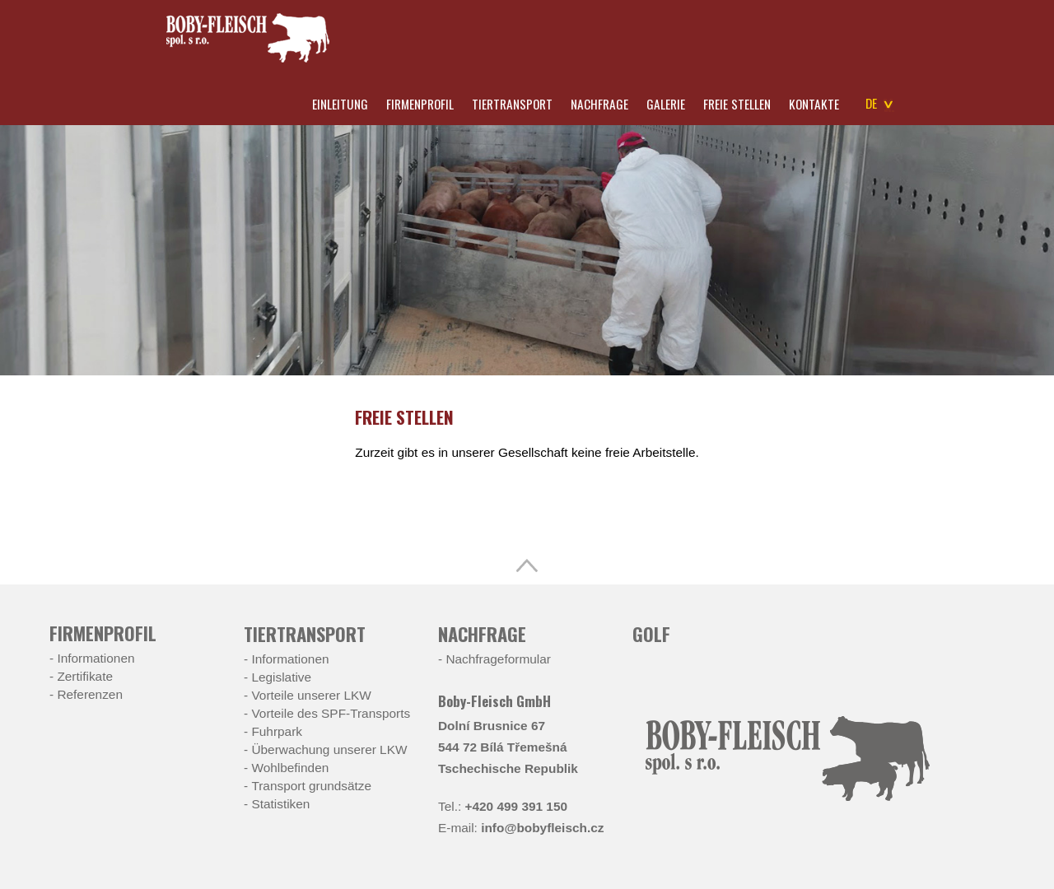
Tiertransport (512, 104)
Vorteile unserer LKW (311, 695)
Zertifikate (85, 676)
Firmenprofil (420, 104)
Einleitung (340, 104)
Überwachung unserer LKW (329, 749)
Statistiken (280, 804)
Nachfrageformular (497, 659)
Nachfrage (599, 104)
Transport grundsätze (311, 786)
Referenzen (90, 694)
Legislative (281, 677)
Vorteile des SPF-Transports (330, 713)
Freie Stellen (737, 104)
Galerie (665, 104)
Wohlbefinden (290, 768)
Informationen (95, 658)
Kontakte (814, 104)
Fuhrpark (276, 731)
